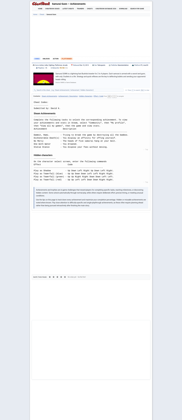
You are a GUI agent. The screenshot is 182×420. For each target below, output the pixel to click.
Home (40, 9)
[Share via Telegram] (72, 217)
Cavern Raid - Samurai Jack (46, 369)
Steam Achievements (49, 96)
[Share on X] (47, 217)
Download (123, 9)
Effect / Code (98, 96)
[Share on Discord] (59, 217)
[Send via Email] (78, 217)
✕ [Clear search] (126, 90)
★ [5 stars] (65, 230)
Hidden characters (85, 96)
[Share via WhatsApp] (66, 217)
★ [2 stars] (53, 230)
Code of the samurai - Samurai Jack (50, 373)
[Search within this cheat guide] (79, 90)
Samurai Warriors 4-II (44, 381)
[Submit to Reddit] (53, 217)
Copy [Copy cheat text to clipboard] (45, 222)
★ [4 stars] (61, 230)
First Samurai (41, 377)
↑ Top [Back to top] (145, 149)
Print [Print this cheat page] (55, 222)
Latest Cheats (68, 9)
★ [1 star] (50, 230)
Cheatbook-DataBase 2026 (106, 9)
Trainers (80, 9)
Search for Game (137, 9)
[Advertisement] (91, 36)
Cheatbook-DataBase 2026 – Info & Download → (80, 319)
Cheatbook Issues (52, 9)
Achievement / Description (68, 96)
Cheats (90, 9)
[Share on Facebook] (41, 217)
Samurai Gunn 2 (42, 364)
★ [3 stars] (57, 230)
